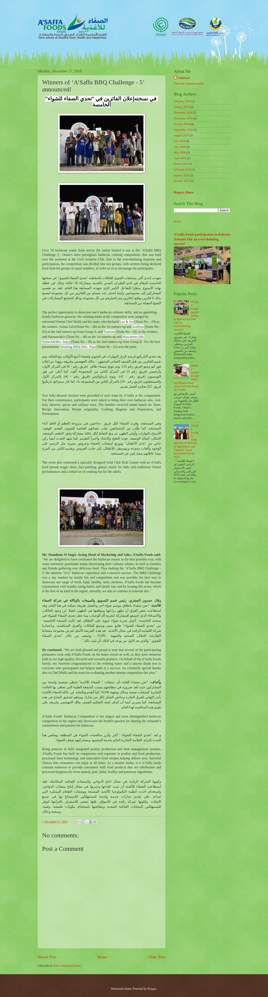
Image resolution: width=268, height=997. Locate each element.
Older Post (156, 957)
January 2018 (181, 175)
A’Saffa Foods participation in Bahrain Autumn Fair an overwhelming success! (202, 239)
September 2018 (183, 129)
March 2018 (181, 163)
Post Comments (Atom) (67, 965)
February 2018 (182, 169)
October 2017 (181, 181)
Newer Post (47, 957)
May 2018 (180, 152)
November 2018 (183, 118)
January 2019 (181, 107)
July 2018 (179, 141)
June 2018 (180, 147)
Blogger (151, 988)
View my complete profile (189, 83)
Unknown (184, 77)
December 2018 (183, 112)
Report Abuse (184, 192)
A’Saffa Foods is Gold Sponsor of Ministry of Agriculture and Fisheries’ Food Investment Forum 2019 (186, 441)
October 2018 (181, 124)
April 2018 (180, 158)
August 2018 (181, 135)
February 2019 (182, 101)
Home (102, 957)
